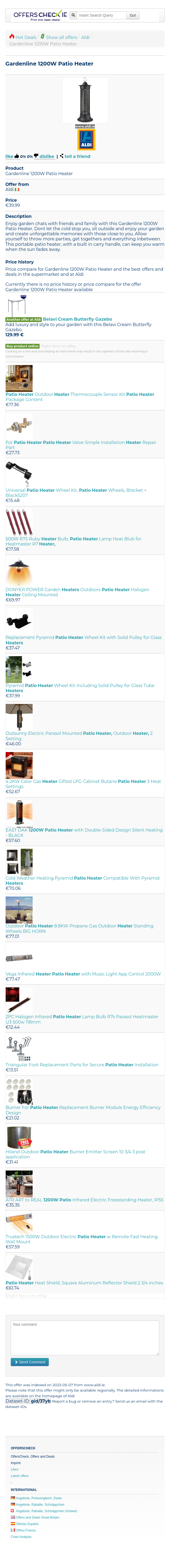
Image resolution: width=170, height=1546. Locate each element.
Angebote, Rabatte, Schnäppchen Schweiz (44, 1511)
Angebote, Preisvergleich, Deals (36, 1498)
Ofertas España (25, 1524)
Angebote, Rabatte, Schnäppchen (37, 1505)
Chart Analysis (21, 1537)
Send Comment (29, 1362)
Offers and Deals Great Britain (35, 1517)
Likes (14, 1469)
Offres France (23, 1530)
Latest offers (20, 1476)
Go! (133, 15)
